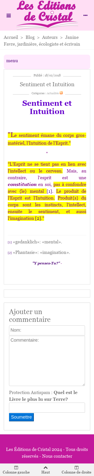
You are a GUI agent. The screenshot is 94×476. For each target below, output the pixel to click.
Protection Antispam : (43, 396)
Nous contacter (57, 456)
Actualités (53, 93)
